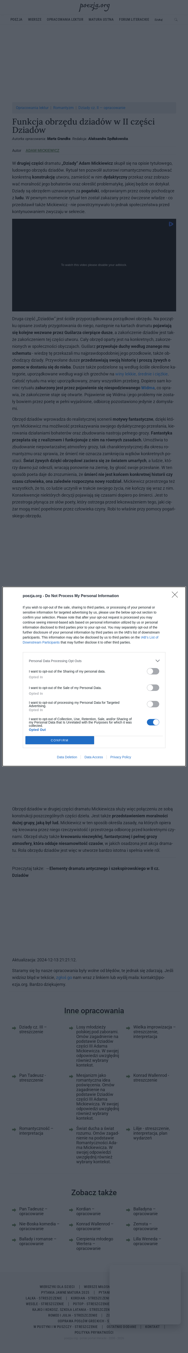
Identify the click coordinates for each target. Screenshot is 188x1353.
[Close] (176, 596)
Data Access (93, 757)
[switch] (153, 671)
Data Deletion (67, 757)
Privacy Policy (120, 757)
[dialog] (94, 676)
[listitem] (94, 660)
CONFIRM (60, 740)
